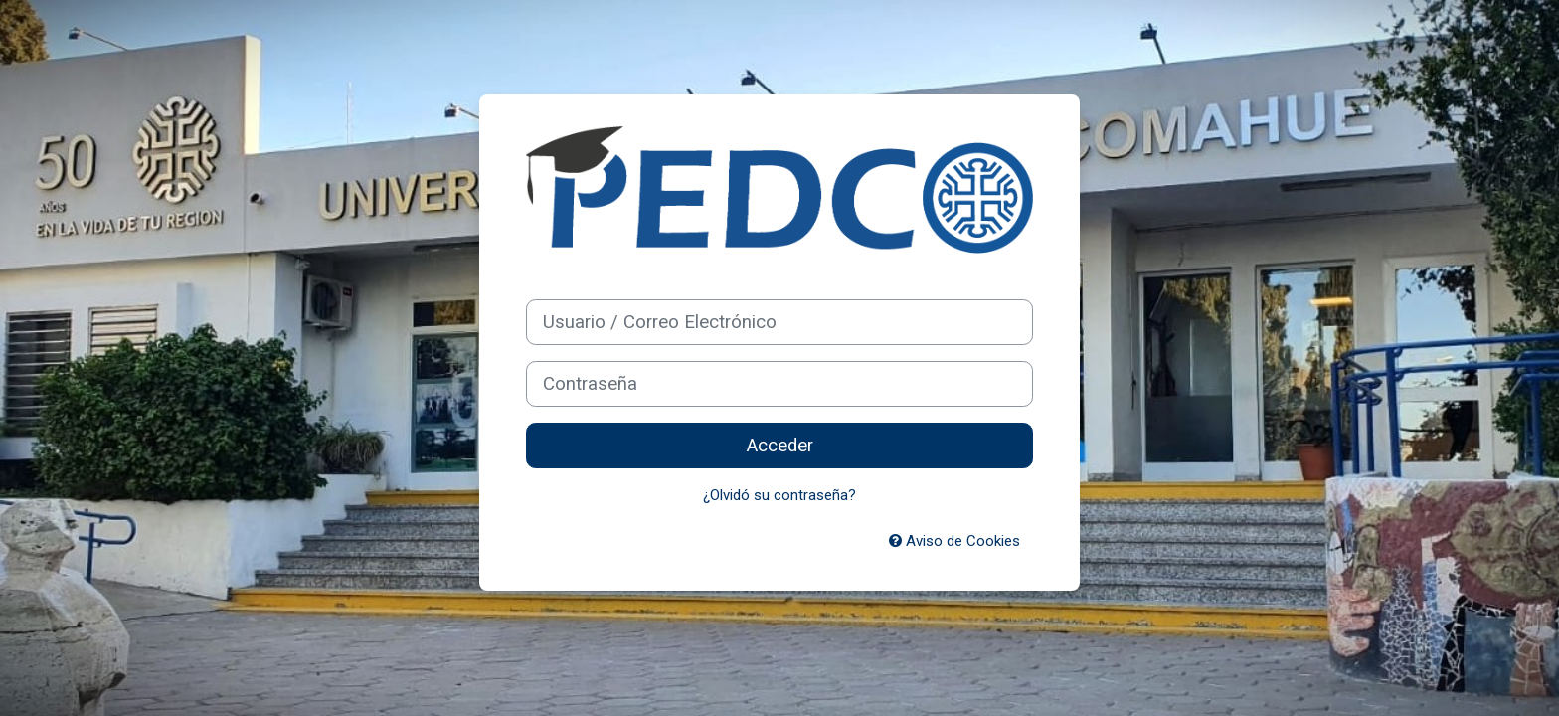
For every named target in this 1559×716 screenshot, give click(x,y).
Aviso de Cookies (954, 541)
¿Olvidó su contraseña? (779, 495)
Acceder (780, 445)
